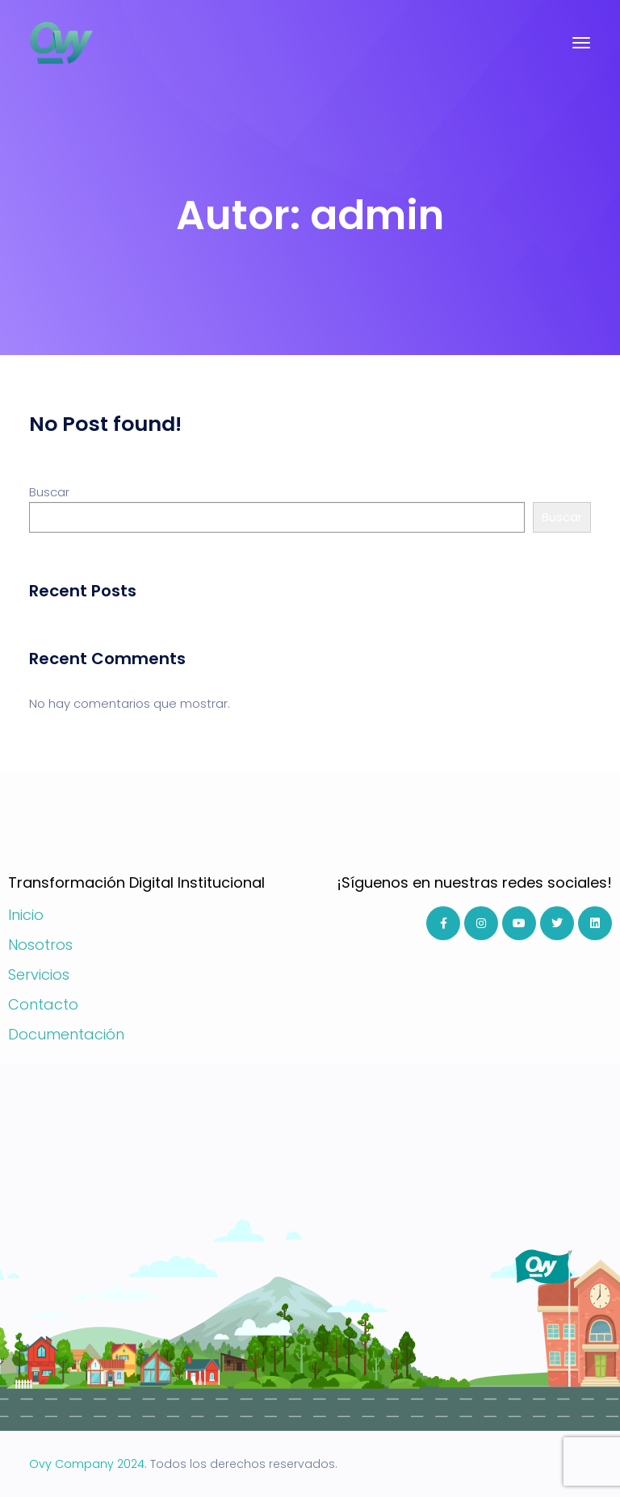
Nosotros (40, 945)
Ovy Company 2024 (87, 1464)
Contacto (43, 1004)
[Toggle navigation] (581, 42)
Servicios (38, 974)
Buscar (49, 491)
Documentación (66, 1034)
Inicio (26, 915)
